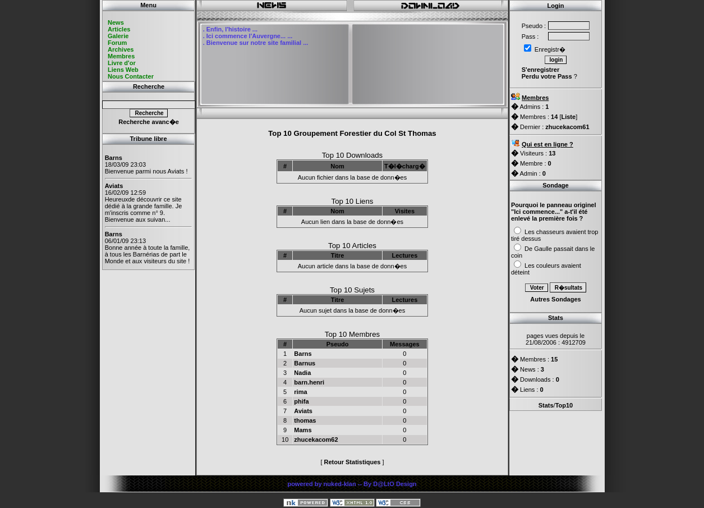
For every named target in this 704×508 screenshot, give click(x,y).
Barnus (304, 363)
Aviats (303, 411)
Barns (302, 353)
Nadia (302, 372)
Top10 (564, 405)
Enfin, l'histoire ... (231, 29)
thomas (305, 420)
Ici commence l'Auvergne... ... (249, 36)
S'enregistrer (540, 69)
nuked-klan (340, 483)
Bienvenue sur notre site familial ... (257, 42)
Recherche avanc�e (148, 121)
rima (300, 391)
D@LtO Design (394, 483)
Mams (302, 430)
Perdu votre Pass (547, 76)
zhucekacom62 (316, 439)
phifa (301, 401)
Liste (568, 116)
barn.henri (309, 382)
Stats (546, 405)
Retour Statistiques (352, 462)
